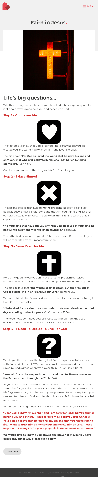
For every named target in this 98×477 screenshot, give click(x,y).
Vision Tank (74, 472)
